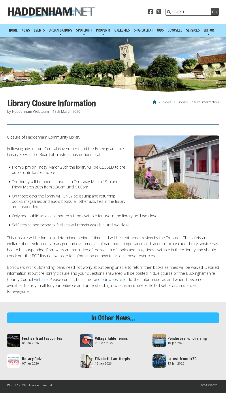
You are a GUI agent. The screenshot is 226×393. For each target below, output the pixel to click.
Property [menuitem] (103, 30)
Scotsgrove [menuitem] (209, 385)
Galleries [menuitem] (122, 30)
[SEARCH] (189, 11)
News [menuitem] (25, 30)
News (167, 102)
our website (112, 279)
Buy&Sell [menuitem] (175, 30)
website (41, 279)
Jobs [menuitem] (160, 30)
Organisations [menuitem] (60, 30)
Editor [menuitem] (209, 30)
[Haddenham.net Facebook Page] (150, 12)
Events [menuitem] (39, 30)
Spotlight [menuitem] (84, 30)
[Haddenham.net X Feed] (158, 12)
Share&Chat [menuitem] (143, 30)
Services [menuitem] (193, 30)
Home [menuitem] (13, 30)
